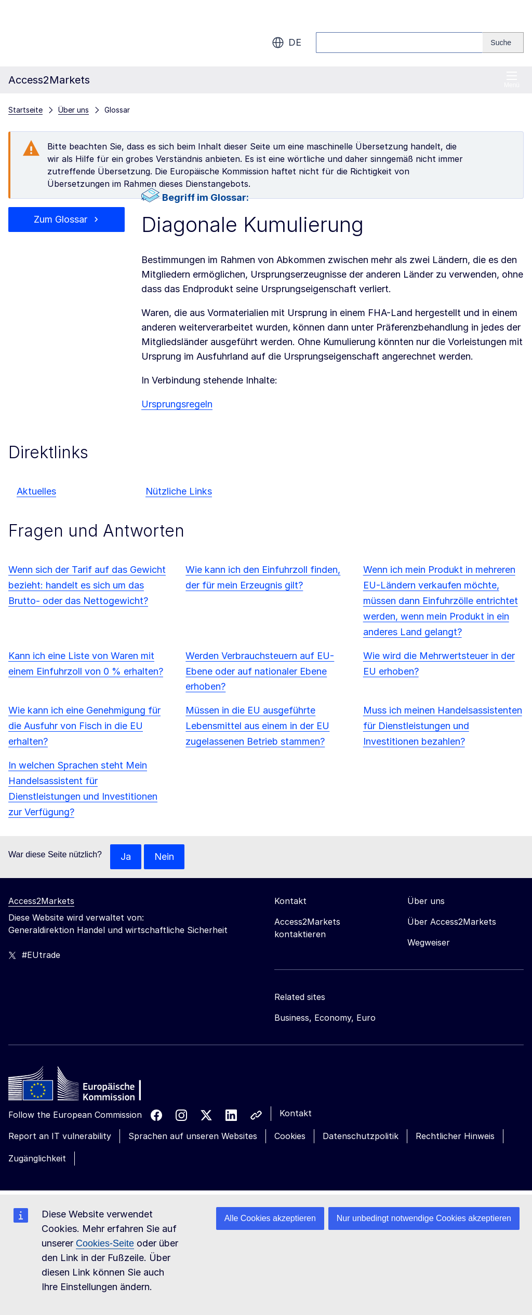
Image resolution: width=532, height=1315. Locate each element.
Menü (512, 80)
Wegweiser (428, 942)
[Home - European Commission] (83, 1086)
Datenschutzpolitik (360, 1136)
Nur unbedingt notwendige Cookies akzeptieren (424, 1218)
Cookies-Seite (105, 1243)
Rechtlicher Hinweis (455, 1136)
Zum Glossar (60, 219)
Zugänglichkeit (37, 1158)
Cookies (289, 1136)
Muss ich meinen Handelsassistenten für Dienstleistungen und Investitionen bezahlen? (442, 726)
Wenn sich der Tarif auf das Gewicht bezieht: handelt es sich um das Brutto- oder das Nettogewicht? (87, 585)
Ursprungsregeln (176, 404)
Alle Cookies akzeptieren (270, 1218)
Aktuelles (36, 491)
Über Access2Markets (451, 921)
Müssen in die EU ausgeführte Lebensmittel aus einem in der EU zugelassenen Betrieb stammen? (257, 726)
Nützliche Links (178, 491)
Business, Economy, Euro (325, 1017)
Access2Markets (41, 901)
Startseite (25, 109)
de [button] (286, 42)
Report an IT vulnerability (59, 1136)
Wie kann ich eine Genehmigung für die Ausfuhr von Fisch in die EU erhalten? (84, 726)
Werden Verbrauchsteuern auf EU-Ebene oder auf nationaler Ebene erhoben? (259, 671)
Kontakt (296, 1113)
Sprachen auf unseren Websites (192, 1136)
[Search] (503, 42)
